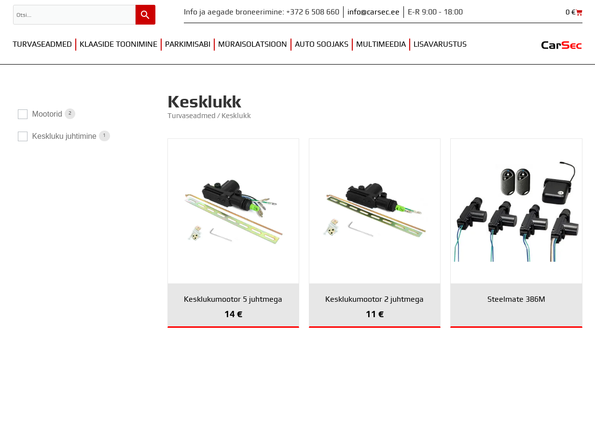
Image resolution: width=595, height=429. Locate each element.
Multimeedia (381, 44)
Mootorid (47, 114)
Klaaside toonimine (118, 44)
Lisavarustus (440, 44)
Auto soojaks (321, 44)
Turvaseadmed (42, 44)
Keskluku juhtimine (64, 136)
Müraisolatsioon (252, 44)
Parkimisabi (187, 44)
